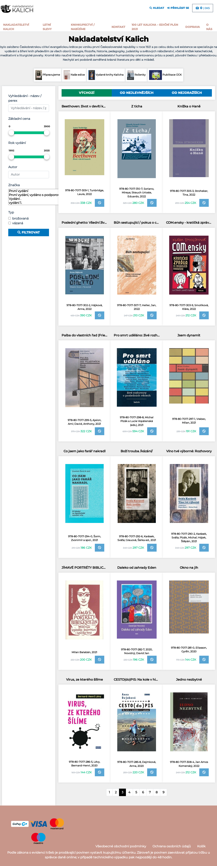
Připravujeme (47, 75)
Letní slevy (47, 27)
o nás (209, 27)
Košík (201, 846)
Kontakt (118, 27)
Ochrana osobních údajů (171, 846)
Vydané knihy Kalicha (106, 75)
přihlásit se (178, 7)
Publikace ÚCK (165, 75)
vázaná (17, 223)
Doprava (192, 27)
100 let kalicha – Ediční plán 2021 (155, 27)
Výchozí (86, 93)
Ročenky (136, 75)
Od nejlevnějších (136, 93)
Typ (11, 212)
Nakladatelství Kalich (16, 27)
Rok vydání (17, 143)
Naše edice (74, 75)
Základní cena (19, 119)
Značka (14, 185)
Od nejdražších (187, 93)
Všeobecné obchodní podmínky (120, 846)
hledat (157, 7)
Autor (12, 167)
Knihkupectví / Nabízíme (82, 27)
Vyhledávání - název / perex (24, 98)
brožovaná (20, 218)
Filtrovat (29, 232)
